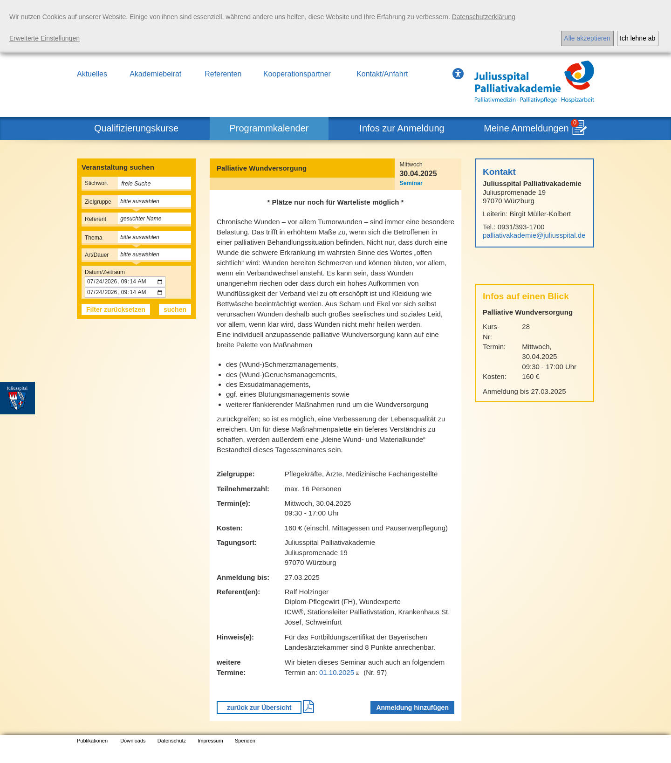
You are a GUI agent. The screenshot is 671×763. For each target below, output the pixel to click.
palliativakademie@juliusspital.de (534, 235)
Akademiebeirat (155, 74)
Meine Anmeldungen (526, 128)
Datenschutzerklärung (483, 17)
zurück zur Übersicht (259, 707)
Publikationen (92, 740)
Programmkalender (268, 128)
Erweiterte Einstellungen (44, 38)
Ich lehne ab (637, 38)
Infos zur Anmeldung (401, 128)
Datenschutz (171, 740)
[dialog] (335, 26)
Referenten (223, 74)
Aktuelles (92, 74)
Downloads (132, 740)
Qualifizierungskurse (136, 128)
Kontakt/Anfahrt (382, 74)
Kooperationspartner (297, 74)
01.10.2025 (340, 672)
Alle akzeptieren (587, 38)
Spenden (245, 740)
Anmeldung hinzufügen (412, 707)
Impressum (210, 740)
